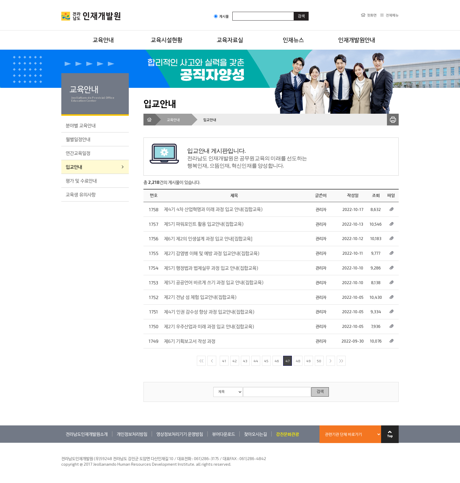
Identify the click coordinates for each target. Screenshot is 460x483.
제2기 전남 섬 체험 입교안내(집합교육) (200, 297)
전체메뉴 (392, 15)
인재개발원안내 (356, 39)
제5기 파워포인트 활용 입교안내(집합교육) (203, 224)
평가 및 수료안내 (81, 180)
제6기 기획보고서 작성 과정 (189, 341)
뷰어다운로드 (223, 434)
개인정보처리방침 (132, 434)
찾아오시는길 (255, 434)
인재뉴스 (293, 39)
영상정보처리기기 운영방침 (179, 434)
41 (224, 361)
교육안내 (103, 39)
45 (266, 361)
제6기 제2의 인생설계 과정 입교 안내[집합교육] (208, 238)
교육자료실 (230, 39)
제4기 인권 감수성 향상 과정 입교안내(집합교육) (209, 311)
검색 (320, 392)
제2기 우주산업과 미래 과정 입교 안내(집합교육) (209, 326)
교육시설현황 (166, 39)
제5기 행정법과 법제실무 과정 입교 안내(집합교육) (211, 268)
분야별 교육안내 (81, 125)
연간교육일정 (78, 153)
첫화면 (372, 15)
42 (234, 361)
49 (308, 361)
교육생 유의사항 (81, 194)
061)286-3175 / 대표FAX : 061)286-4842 (230, 458)
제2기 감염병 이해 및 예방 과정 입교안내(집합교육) (211, 253)
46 (277, 361)
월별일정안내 (78, 139)
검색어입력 (232, 11)
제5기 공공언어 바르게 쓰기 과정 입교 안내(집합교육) (213, 282)
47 (287, 361)
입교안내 (74, 167)
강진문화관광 (287, 434)
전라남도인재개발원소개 (87, 434)
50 (319, 361)
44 (255, 361)
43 (245, 361)
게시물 (221, 16)
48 (298, 361)
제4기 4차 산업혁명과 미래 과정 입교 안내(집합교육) (213, 209)
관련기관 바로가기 (61, 442)
